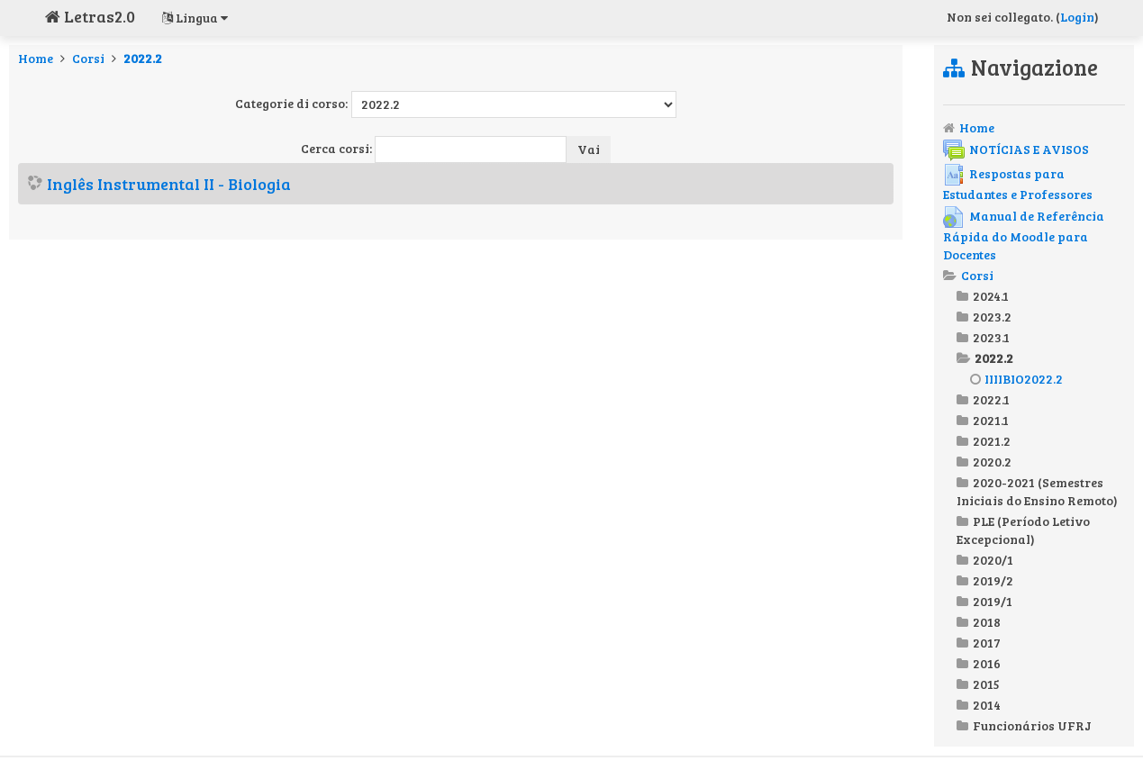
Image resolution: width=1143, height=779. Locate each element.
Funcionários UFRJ (1032, 725)
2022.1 (991, 399)
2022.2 (142, 58)
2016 (987, 663)
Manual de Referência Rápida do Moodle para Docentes (1023, 235)
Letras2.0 (90, 16)
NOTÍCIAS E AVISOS (1016, 149)
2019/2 (993, 580)
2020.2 (992, 461)
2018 (987, 621)
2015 (986, 684)
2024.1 (991, 295)
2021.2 (992, 440)
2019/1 (992, 601)
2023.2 (992, 316)
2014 (987, 704)
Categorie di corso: (291, 103)
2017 (987, 642)
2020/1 (993, 559)
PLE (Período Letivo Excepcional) (1023, 530)
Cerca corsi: (338, 148)
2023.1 (991, 337)
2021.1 (991, 420)
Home (35, 58)
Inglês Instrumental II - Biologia (169, 184)
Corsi (88, 58)
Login (1077, 16)
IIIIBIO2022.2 (1016, 378)
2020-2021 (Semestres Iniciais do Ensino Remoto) (1037, 491)
